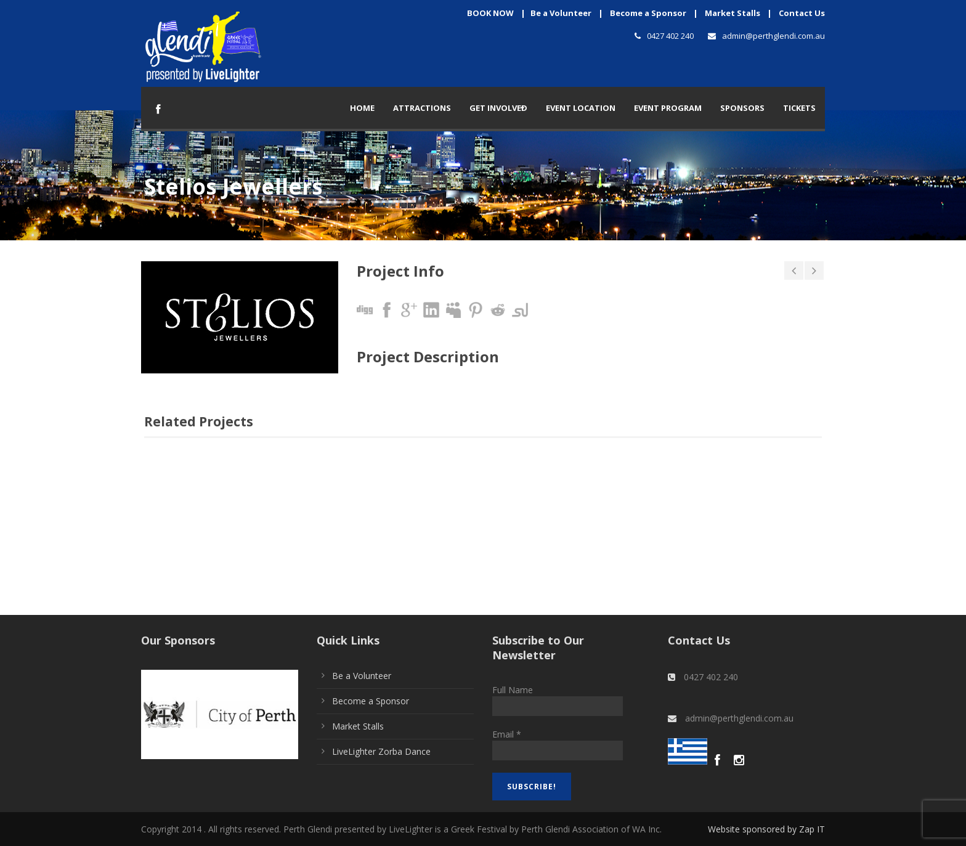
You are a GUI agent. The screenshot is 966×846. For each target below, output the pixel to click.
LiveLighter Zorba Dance (381, 751)
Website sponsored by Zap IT (766, 829)
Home (362, 107)
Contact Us (802, 12)
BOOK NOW (490, 12)
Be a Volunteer (560, 12)
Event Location (580, 107)
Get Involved (498, 107)
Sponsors (742, 107)
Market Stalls (732, 12)
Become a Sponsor (648, 12)
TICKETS (799, 107)
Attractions (422, 107)
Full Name (512, 690)
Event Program (668, 107)
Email (506, 734)
